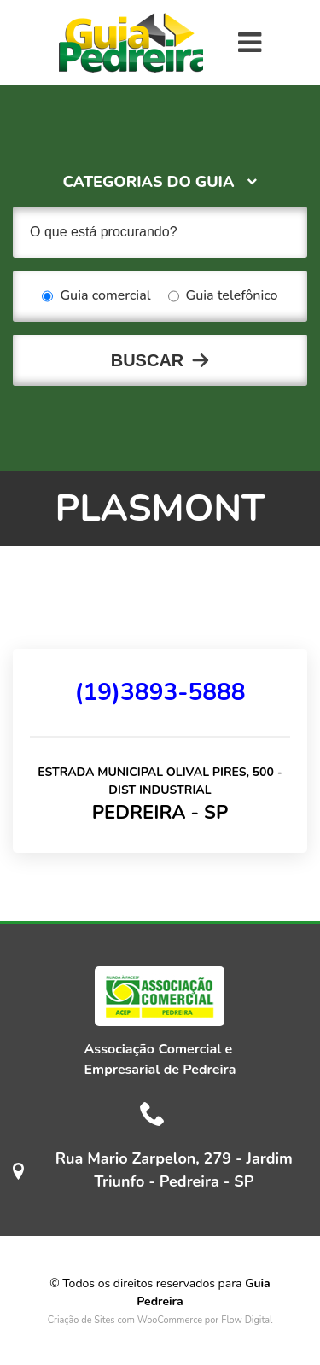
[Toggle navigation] (249, 42)
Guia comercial (96, 296)
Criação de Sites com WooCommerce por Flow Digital (160, 1320)
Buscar (147, 360)
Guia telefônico (223, 296)
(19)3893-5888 (159, 692)
